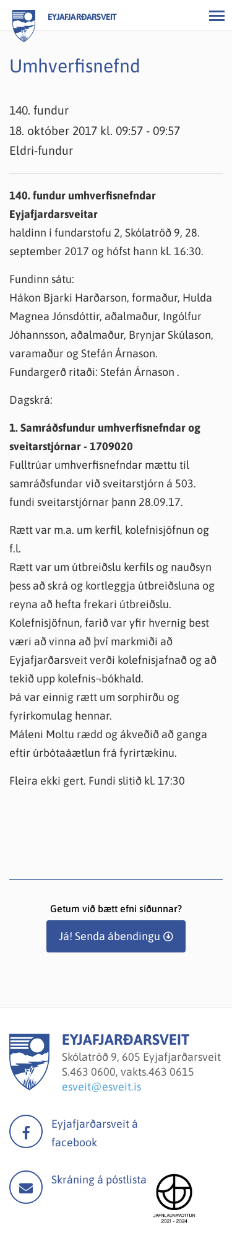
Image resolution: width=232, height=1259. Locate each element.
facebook (26, 1131)
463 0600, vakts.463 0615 (132, 1071)
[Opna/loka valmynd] (216, 15)
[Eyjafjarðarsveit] (29, 1086)
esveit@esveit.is (101, 1086)
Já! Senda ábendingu (109, 936)
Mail (26, 1187)
